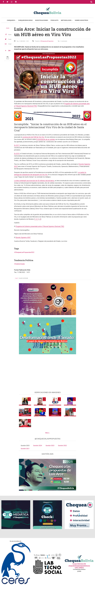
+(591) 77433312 (79, 567)
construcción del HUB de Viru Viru (33, 137)
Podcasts (54, 20)
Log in (16, 278)
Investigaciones (41, 20)
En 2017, (17, 145)
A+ (9, 50)
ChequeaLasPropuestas (47, 41)
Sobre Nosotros (81, 20)
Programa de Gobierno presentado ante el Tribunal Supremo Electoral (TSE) (40, 226)
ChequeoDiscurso (25, 20)
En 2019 (16, 153)
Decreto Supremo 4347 (23, 237)
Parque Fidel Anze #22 (79, 563)
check (7, 28)
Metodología (66, 20)
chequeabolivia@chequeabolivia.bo (79, 565)
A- (5, 50)
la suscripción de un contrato (45, 139)
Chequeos (11, 20)
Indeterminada (20, 264)
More (47, 433)
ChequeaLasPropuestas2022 (24, 252)
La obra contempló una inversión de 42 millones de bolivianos (34, 181)
